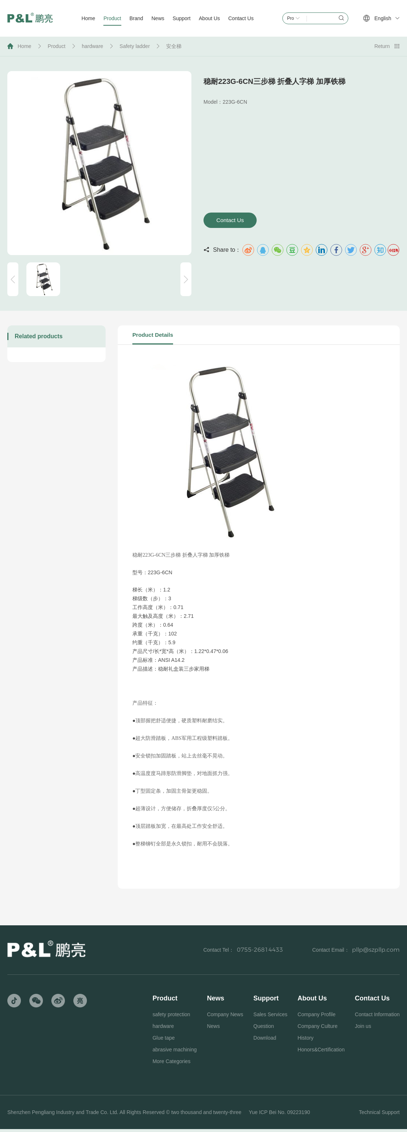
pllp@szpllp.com (376, 952)
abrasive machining (175, 1052)
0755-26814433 (260, 952)
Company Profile (317, 1017)
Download (264, 1041)
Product (56, 46)
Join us (363, 1029)
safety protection (171, 1017)
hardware (92, 46)
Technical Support (379, 1115)
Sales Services (270, 1017)
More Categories (172, 1064)
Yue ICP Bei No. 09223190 (279, 1115)
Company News (225, 1017)
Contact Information (377, 1017)
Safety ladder (135, 46)
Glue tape (164, 1041)
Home (24, 46)
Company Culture (318, 1029)
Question (263, 1029)
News (213, 1029)
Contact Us (234, 221)
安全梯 (174, 46)
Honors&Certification (321, 1052)
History (306, 1041)
